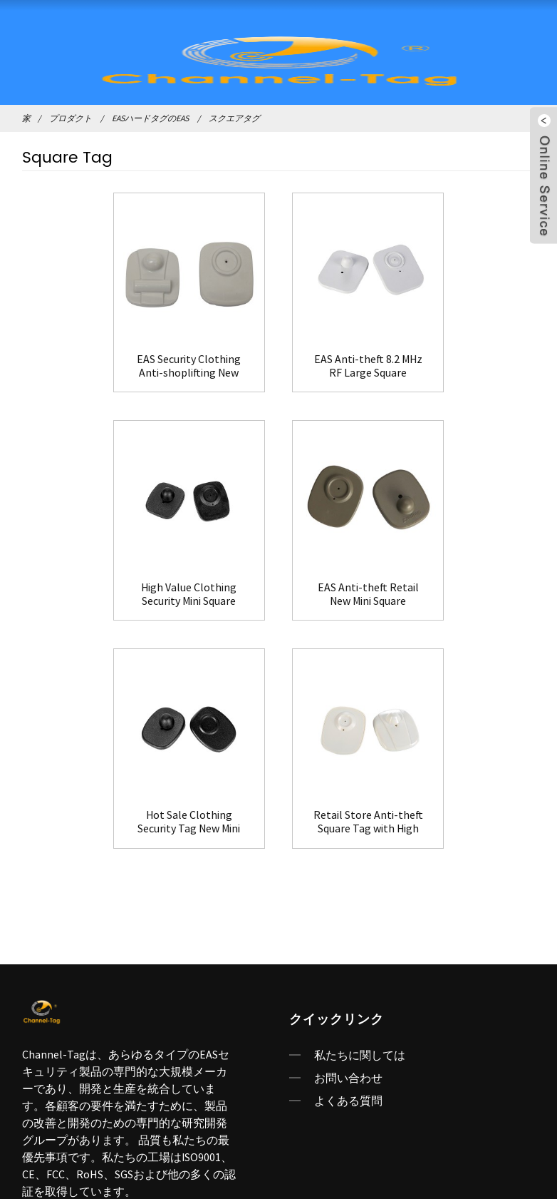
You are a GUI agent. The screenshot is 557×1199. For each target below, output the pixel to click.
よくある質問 (348, 866)
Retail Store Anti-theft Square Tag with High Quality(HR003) (454, 587)
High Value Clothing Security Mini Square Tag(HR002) (454, 362)
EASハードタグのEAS (150, 118)
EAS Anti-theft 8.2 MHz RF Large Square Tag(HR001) (278, 362)
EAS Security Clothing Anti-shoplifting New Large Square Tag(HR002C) (103, 362)
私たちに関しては (359, 820)
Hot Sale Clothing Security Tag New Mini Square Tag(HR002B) (278, 587)
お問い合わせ (348, 843)
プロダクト (70, 118)
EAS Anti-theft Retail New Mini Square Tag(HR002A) (103, 587)
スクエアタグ (234, 118)
